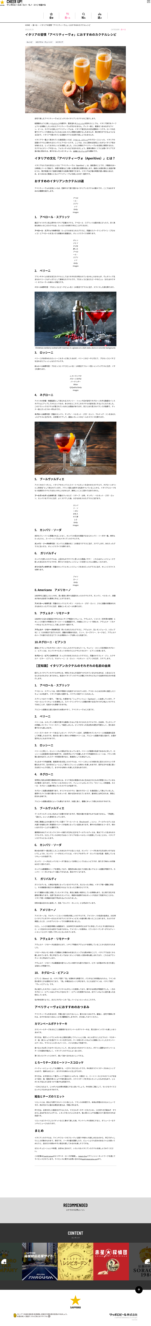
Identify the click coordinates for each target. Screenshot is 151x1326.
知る (83, 18)
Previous (6, 1263)
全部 (51, 18)
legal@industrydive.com (94, 1160)
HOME (27, 25)
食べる (67, 18)
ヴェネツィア (56, 125)
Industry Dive (86, 1157)
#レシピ (30, 43)
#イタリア (67, 43)
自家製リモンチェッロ (85, 152)
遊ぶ (99, 18)
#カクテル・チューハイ (48, 43)
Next (144, 1263)
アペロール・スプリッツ (82, 141)
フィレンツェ (83, 125)
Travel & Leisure (49, 1157)
